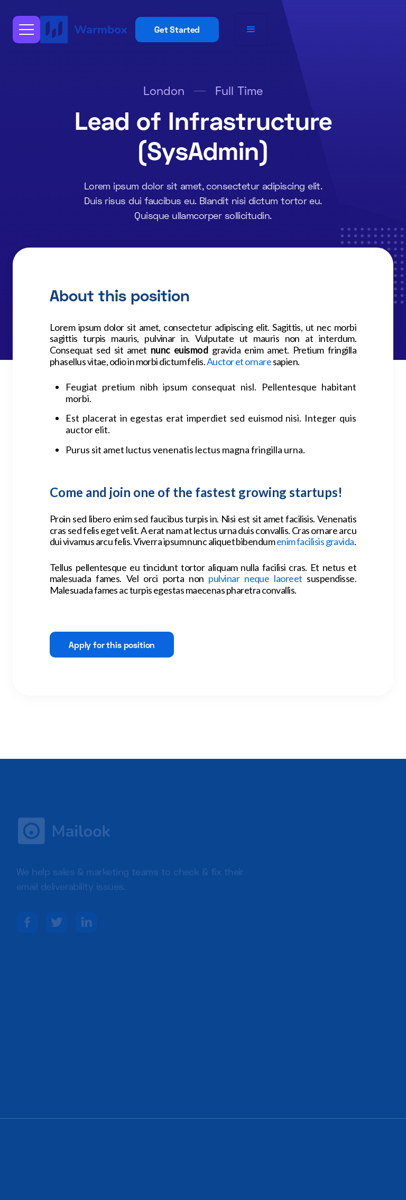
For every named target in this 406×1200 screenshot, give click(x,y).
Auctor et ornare (239, 361)
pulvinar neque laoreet (255, 578)
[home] (85, 29)
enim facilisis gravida (315, 541)
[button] (26, 29)
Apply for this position (112, 645)
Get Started (177, 29)
